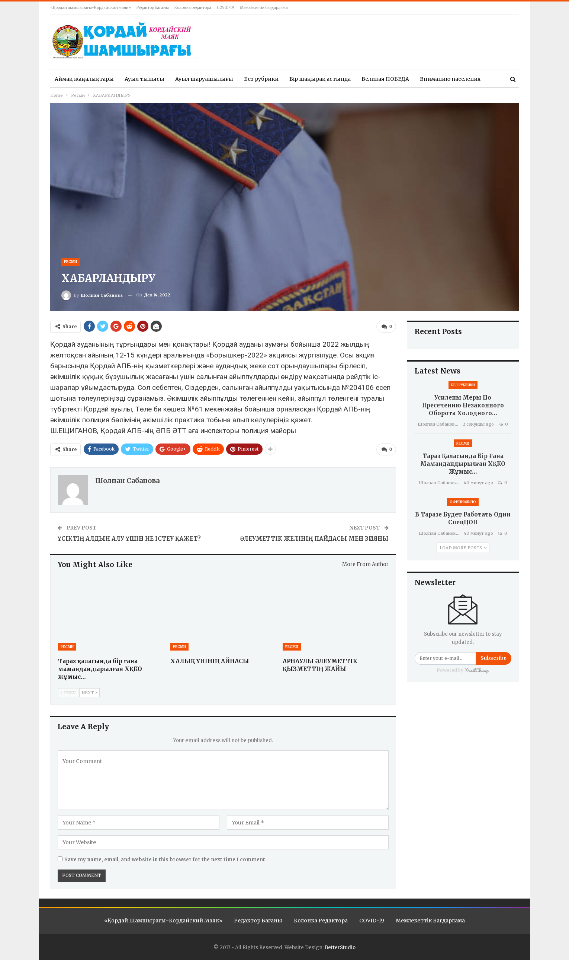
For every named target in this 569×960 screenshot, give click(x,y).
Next (89, 692)
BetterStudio (340, 947)
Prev (68, 692)
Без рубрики (261, 79)
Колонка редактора (192, 7)
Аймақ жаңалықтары (84, 79)
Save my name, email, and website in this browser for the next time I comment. (165, 859)
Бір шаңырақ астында (320, 79)
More (427, 79)
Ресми (70, 262)
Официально (463, 502)
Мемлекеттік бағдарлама (264, 7)
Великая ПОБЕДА (385, 79)
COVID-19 (225, 7)
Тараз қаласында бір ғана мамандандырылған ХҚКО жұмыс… (462, 463)
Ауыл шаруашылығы (204, 79)
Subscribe (493, 658)
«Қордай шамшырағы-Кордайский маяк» (90, 7)
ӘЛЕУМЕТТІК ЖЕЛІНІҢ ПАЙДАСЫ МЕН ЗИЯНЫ (314, 538)
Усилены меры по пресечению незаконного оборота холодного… (463, 405)
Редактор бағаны (152, 7)
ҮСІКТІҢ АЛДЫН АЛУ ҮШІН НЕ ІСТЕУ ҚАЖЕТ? (129, 538)
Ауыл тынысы (144, 79)
